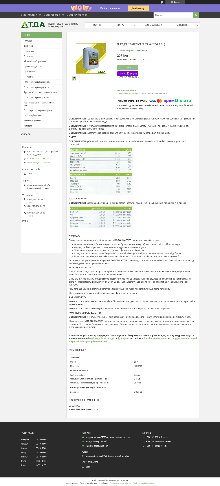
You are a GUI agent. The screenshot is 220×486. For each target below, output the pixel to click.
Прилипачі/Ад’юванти (33, 66)
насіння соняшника (156, 338)
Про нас (120, 25)
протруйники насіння (96, 341)
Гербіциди (28, 41)
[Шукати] (196, 15)
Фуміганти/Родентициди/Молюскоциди (40, 92)
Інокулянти (28, 77)
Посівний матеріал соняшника (37, 82)
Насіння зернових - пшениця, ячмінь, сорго (39, 104)
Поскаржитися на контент (120, 483)
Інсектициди (29, 51)
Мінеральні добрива (32, 120)
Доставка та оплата (153, 25)
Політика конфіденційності (144, 483)
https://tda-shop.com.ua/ (38, 158)
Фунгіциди (28, 46)
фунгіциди (123, 338)
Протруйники (29, 71)
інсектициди (108, 338)
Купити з (127, 73)
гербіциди (94, 338)
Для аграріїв (183, 25)
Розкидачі (28, 126)
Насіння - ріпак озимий (34, 115)
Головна (97, 25)
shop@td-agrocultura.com (38, 162)
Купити (128, 68)
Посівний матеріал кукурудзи (36, 87)
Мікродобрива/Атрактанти (35, 61)
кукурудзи (174, 338)
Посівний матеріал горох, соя (36, 97)
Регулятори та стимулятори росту (38, 110)
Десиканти (28, 56)
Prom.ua (124, 480)
